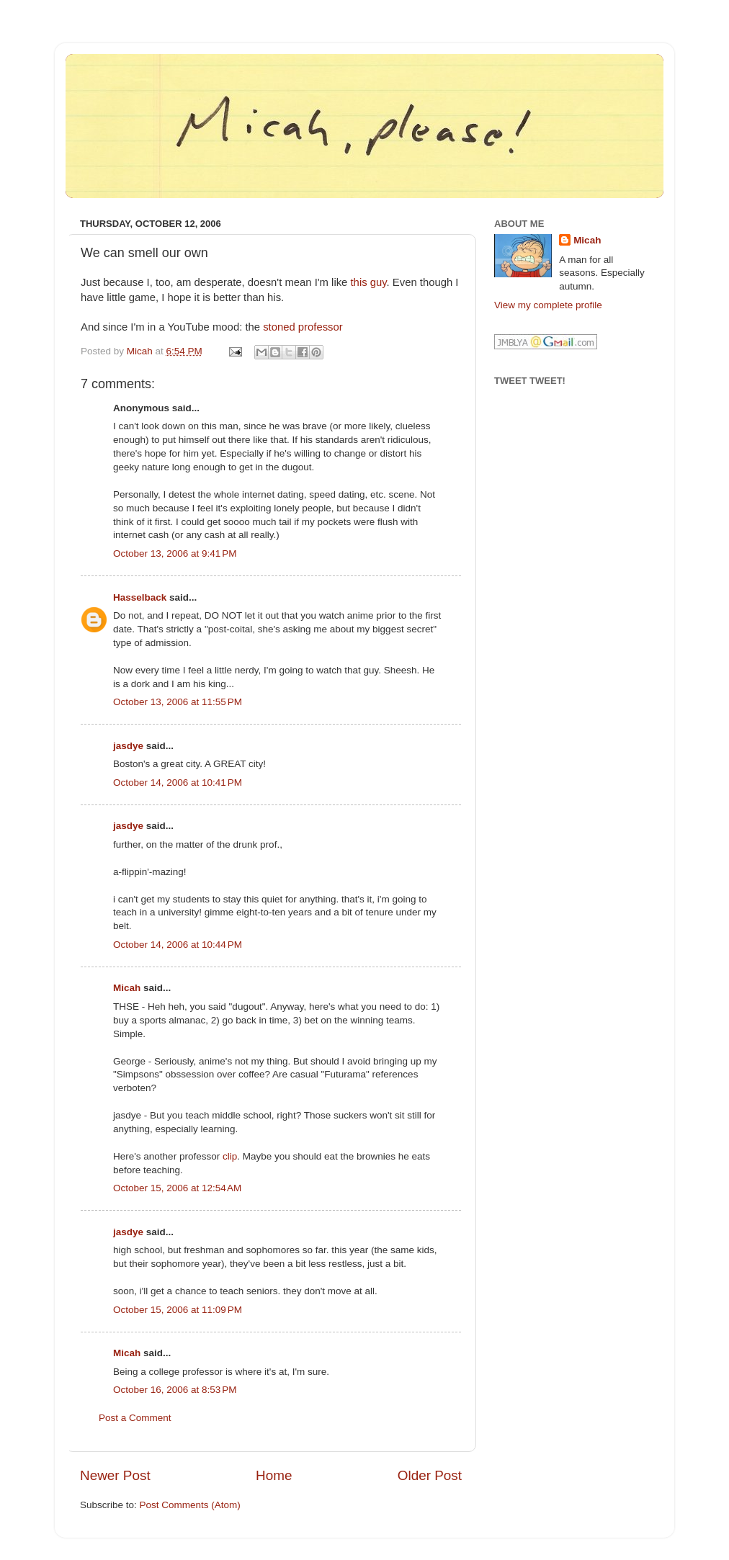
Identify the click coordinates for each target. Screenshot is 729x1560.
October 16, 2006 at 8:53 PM (174, 1389)
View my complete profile (548, 305)
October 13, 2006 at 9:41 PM (174, 553)
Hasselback (139, 597)
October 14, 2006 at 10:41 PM (177, 782)
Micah (126, 987)
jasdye (128, 745)
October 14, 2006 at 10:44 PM (177, 944)
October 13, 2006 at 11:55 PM (177, 701)
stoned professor (303, 327)
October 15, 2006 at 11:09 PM (177, 1309)
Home (274, 1475)
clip (230, 1156)
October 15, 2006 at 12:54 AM (177, 1188)
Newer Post (115, 1475)
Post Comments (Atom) (190, 1505)
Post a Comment (135, 1417)
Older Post (430, 1475)
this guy (369, 282)
